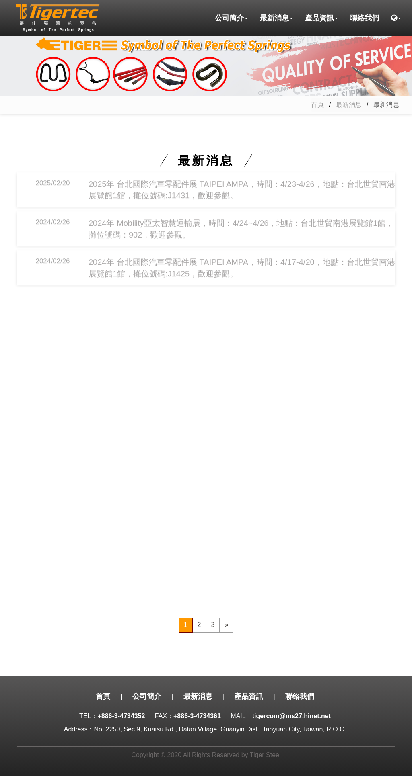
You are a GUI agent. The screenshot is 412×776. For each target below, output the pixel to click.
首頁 (317, 104)
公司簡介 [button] (231, 18)
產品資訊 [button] (321, 18)
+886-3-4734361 (197, 716)
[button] (396, 18)
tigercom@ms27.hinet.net (291, 716)
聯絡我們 (364, 18)
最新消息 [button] (276, 18)
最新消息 (349, 104)
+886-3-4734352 (121, 716)
